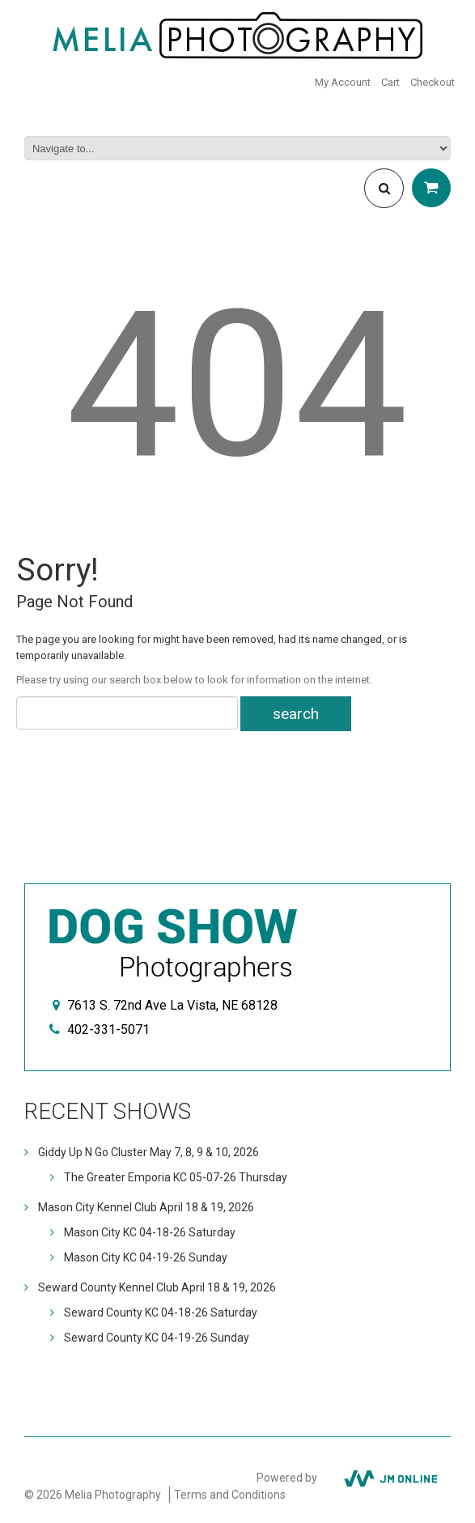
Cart (390, 82)
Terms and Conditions (230, 1494)
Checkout (432, 82)
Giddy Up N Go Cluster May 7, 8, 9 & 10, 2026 (148, 1152)
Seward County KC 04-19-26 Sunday (156, 1337)
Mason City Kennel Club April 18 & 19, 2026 (146, 1207)
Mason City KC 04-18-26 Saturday (149, 1232)
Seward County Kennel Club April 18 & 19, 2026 (157, 1287)
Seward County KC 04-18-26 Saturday (160, 1312)
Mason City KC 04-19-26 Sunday (145, 1257)
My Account (343, 82)
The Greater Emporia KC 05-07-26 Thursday (175, 1177)
